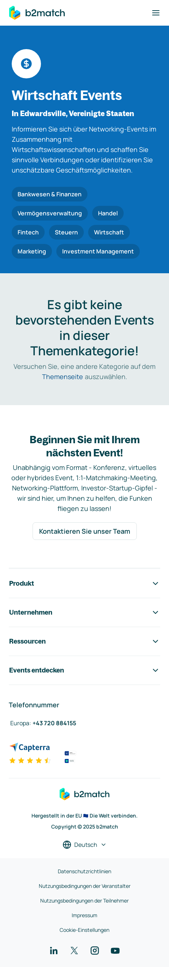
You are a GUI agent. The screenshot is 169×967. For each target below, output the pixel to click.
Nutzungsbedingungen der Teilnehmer (84, 900)
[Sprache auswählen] (84, 844)
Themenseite (62, 376)
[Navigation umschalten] (156, 13)
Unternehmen (84, 612)
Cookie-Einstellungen (84, 929)
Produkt (84, 583)
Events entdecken (84, 670)
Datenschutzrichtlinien (84, 871)
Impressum (84, 915)
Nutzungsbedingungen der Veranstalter (85, 885)
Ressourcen (84, 641)
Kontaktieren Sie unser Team (84, 531)
